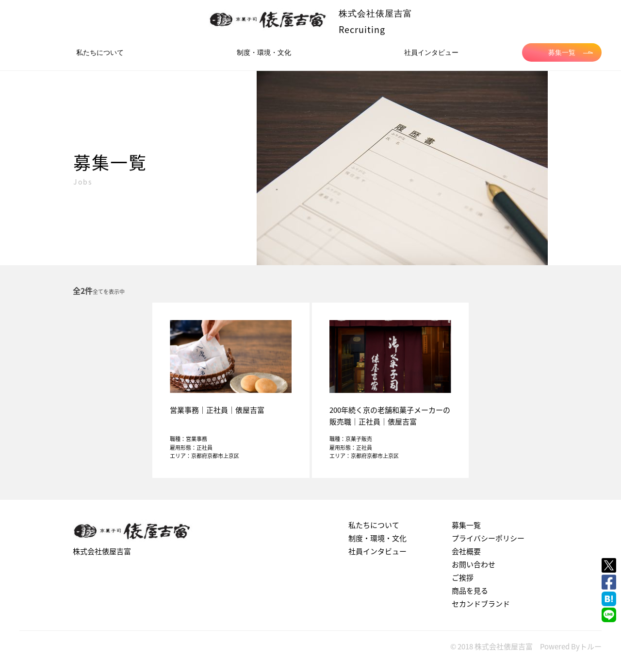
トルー (591, 646)
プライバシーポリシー (488, 538)
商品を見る (470, 590)
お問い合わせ (473, 564)
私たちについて (100, 52)
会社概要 (466, 551)
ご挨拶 (463, 577)
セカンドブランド (481, 603)
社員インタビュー (431, 52)
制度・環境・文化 (264, 52)
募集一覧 (570, 52)
